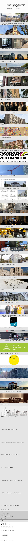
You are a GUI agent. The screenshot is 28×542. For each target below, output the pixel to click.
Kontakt (2, 540)
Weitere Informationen (16, 8)
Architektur (5, 509)
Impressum (5, 540)
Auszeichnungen (5, 514)
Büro (2, 521)
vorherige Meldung (5, 535)
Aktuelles (3, 518)
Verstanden (9, 8)
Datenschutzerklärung (11, 540)
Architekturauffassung (7, 516)
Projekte (3, 512)
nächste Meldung (4, 534)
